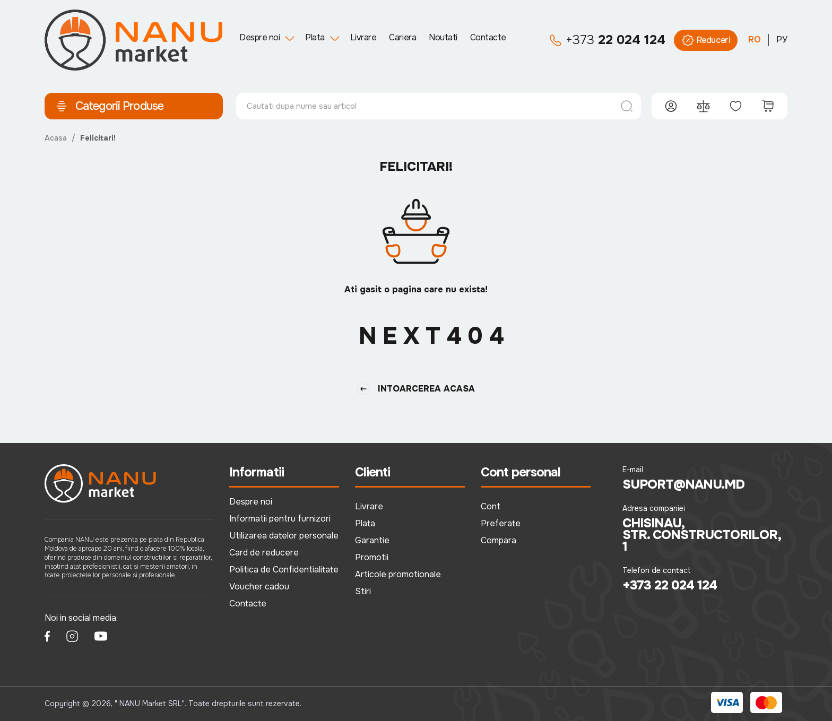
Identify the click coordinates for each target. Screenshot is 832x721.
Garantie (372, 540)
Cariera (402, 37)
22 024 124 (607, 40)
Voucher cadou (259, 586)
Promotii (371, 557)
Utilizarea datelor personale (284, 535)
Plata (315, 37)
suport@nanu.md (683, 484)
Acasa (56, 138)
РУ (781, 39)
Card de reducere (264, 552)
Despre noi (259, 37)
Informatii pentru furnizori (280, 518)
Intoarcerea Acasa (416, 389)
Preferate (501, 523)
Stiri (363, 591)
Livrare (363, 37)
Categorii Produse (109, 106)
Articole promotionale (398, 574)
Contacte (488, 37)
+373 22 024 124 (669, 585)
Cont (490, 506)
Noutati (443, 37)
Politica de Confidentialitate (284, 569)
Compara (498, 540)
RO (754, 39)
